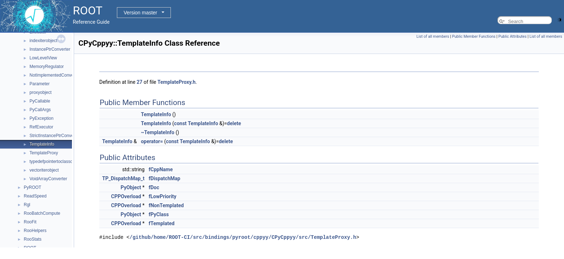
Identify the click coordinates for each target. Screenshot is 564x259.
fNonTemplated (166, 205)
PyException (41, 118)
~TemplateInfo (157, 132)
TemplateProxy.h (177, 82)
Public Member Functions (474, 36)
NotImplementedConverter (54, 75)
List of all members (433, 36)
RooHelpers (35, 230)
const (180, 123)
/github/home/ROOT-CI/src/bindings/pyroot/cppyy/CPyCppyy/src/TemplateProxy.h (242, 236)
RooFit (30, 221)
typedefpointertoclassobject (55, 161)
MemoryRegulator (46, 66)
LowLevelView (43, 57)
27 (139, 82)
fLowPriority (162, 196)
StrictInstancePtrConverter (54, 135)
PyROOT (32, 187)
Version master (140, 12)
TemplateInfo (41, 144)
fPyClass (159, 214)
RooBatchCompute (42, 213)
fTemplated (161, 223)
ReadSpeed (35, 196)
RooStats (32, 239)
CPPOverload (126, 196)
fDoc (154, 187)
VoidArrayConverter (48, 178)
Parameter (39, 83)
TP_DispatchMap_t (123, 178)
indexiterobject (43, 40)
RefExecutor (41, 127)
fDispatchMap (164, 178)
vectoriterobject (44, 170)
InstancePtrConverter (49, 49)
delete (234, 123)
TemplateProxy (43, 152)
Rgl (27, 204)
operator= (152, 141)
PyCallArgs (40, 109)
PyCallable (39, 101)
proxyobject (40, 92)
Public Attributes (512, 36)
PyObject (130, 187)
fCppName (161, 169)
